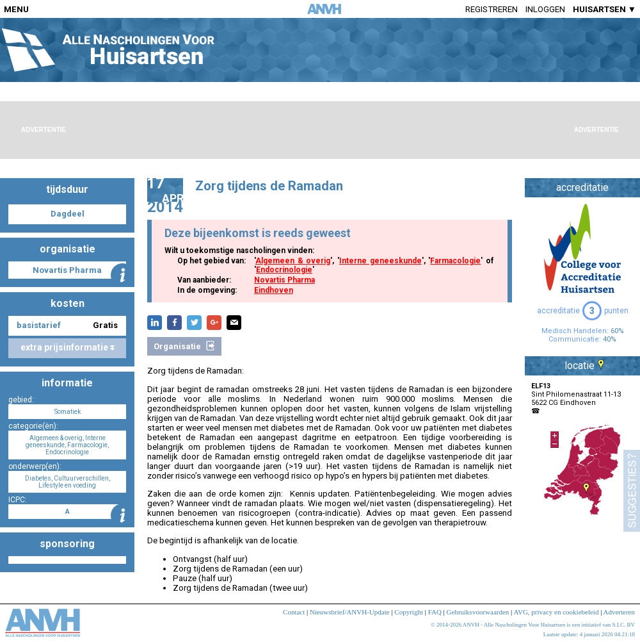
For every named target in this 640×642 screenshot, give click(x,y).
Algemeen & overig (292, 260)
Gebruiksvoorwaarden (478, 612)
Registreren (491, 9)
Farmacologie (455, 260)
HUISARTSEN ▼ (604, 9)
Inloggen (545, 9)
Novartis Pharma (284, 280)
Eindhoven (273, 290)
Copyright (408, 612)
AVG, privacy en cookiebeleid (555, 612)
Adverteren (619, 612)
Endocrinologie (284, 269)
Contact (294, 612)
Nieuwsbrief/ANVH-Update (350, 612)
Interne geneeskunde (380, 260)
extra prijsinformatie (67, 347)
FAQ (435, 612)
